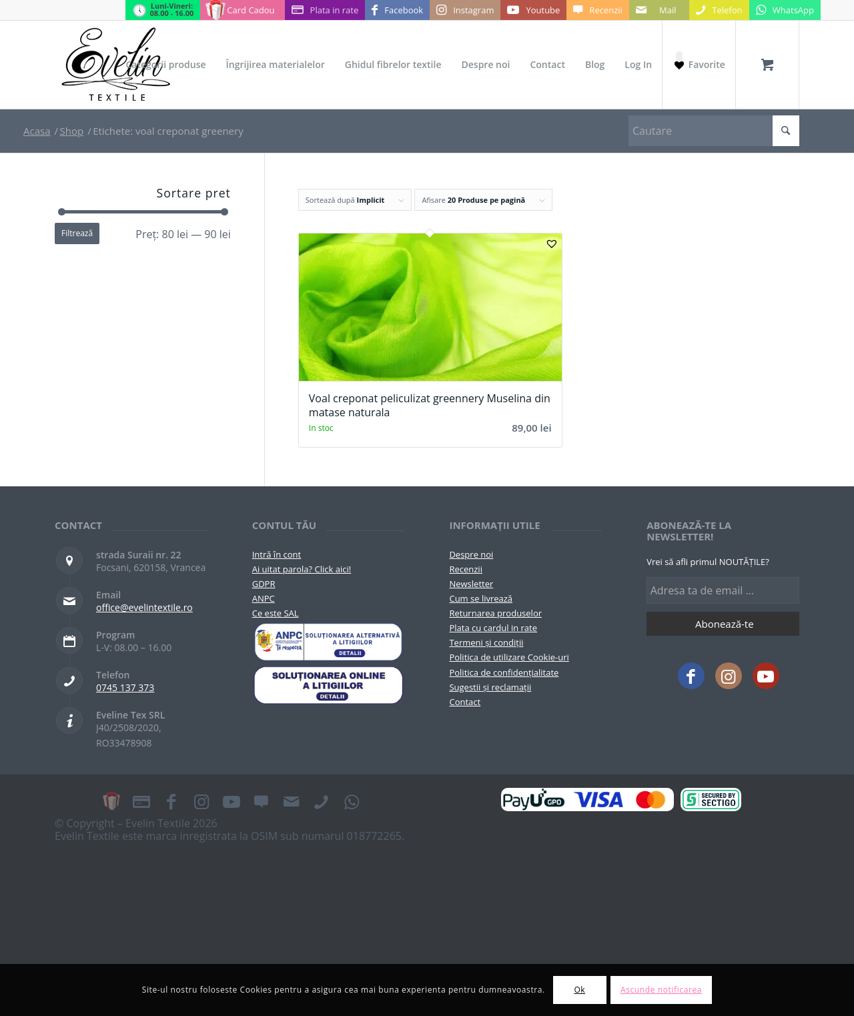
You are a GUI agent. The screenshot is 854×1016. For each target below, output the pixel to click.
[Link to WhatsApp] (785, 10)
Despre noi (471, 554)
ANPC (263, 598)
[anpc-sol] (328, 685)
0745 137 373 (125, 687)
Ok (579, 989)
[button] (551, 243)
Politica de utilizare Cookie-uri (508, 657)
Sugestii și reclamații (490, 687)
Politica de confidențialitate (503, 672)
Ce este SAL (275, 613)
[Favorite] (698, 65)
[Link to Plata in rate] (325, 10)
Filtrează (77, 233)
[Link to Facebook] (397, 10)
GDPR (264, 584)
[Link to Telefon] (719, 10)
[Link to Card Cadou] (242, 10)
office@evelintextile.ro (144, 607)
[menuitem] (165, 65)
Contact (464, 702)
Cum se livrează (480, 598)
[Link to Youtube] (533, 10)
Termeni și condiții (486, 642)
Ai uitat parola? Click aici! (301, 569)
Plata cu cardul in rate (493, 628)
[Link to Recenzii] (597, 10)
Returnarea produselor (495, 613)
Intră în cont (276, 554)
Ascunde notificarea (661, 989)
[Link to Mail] (659, 10)
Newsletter (471, 584)
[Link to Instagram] (465, 10)
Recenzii (465, 569)
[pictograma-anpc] (328, 641)
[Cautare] (713, 130)
